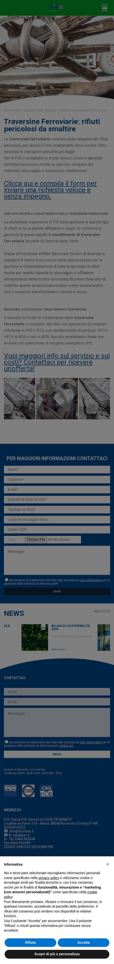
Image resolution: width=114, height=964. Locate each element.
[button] (108, 864)
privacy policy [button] (49, 878)
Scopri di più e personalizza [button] (57, 954)
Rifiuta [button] (30, 942)
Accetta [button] (83, 942)
